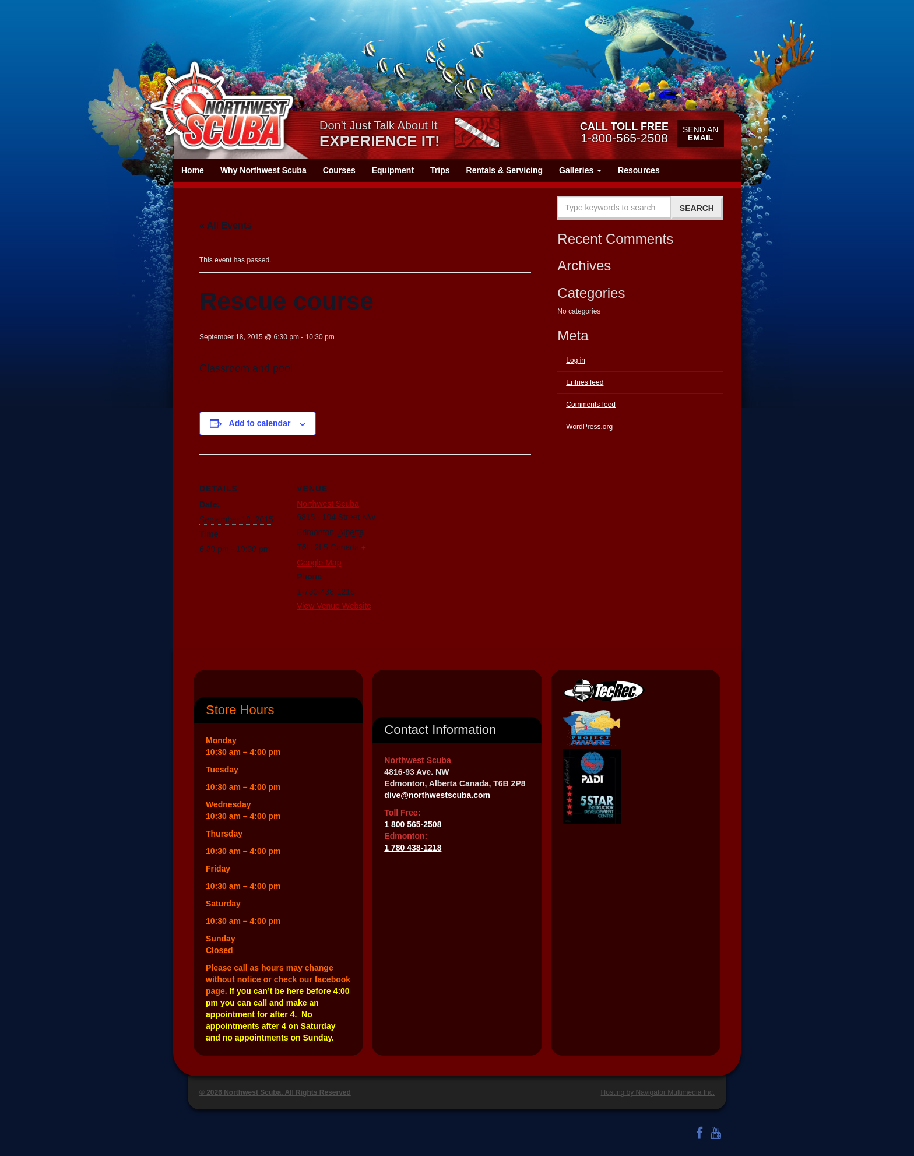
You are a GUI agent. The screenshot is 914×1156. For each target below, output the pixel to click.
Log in (575, 360)
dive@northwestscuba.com (437, 795)
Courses (339, 170)
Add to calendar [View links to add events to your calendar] (260, 423)
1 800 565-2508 (412, 824)
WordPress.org (589, 427)
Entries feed (584, 382)
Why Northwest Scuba (263, 170)
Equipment (393, 170)
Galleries (580, 170)
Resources (639, 170)
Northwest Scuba (328, 503)
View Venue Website (334, 605)
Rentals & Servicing (504, 170)
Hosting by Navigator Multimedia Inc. (658, 1092)
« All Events (225, 225)
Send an (700, 133)
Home (192, 170)
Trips (439, 170)
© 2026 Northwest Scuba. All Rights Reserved (275, 1092)
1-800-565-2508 (624, 132)
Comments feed (591, 404)
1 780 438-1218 (412, 847)
